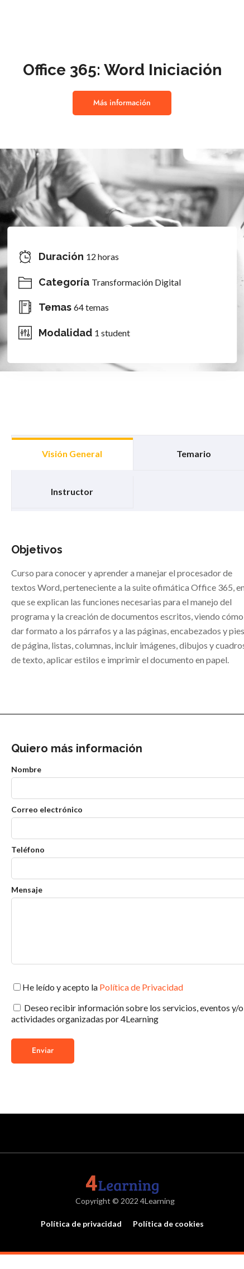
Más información (122, 102)
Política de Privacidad (141, 987)
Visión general (72, 453)
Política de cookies (168, 1223)
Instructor (72, 491)
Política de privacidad (81, 1223)
